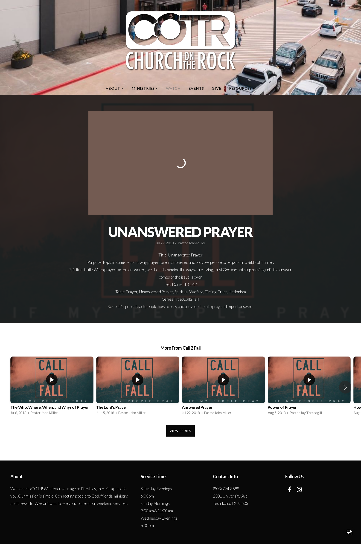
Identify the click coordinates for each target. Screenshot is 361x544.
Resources (242, 88)
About (115, 88)
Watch (173, 88)
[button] (345, 387)
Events (196, 88)
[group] (51, 387)
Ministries (145, 88)
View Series (180, 430)
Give (216, 88)
